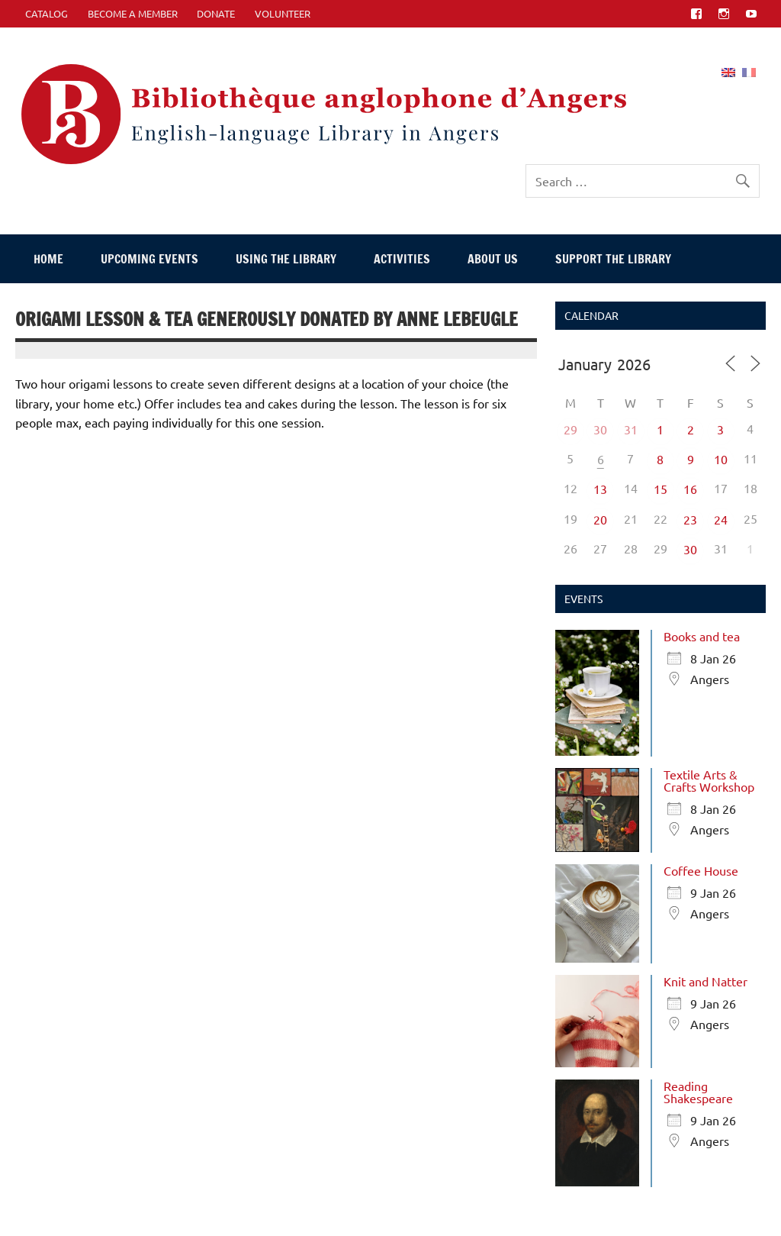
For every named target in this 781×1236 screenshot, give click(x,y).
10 (721, 458)
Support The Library (613, 258)
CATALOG (46, 13)
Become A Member (133, 13)
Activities (402, 258)
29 (570, 429)
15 (660, 488)
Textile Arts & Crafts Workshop (709, 780)
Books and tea (702, 636)
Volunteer (282, 13)
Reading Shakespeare (698, 1091)
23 (690, 519)
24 (721, 519)
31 (631, 429)
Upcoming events (149, 258)
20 (600, 519)
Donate (216, 13)
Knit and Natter (705, 981)
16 (690, 488)
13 (600, 488)
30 (600, 429)
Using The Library (286, 258)
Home (48, 258)
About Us (493, 258)
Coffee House (701, 870)
